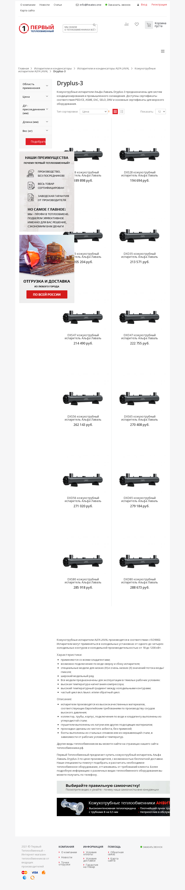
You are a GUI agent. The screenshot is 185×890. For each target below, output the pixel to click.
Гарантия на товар (90, 866)
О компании (69, 852)
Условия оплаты (89, 853)
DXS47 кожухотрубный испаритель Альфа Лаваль (83, 336)
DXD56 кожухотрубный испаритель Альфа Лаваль (83, 499)
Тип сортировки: (67, 111)
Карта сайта (113, 859)
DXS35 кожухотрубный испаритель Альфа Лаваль (83, 255)
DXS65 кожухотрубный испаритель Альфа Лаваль (139, 417)
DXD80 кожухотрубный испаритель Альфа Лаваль (139, 580)
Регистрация (159, 4)
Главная (23, 68)
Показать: (147, 111)
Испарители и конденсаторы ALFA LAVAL (103, 68)
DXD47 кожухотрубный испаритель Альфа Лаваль (139, 336)
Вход (144, 4)
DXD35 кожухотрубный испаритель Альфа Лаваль (139, 255)
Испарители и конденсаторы (53, 68)
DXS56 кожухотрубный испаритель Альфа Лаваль (83, 417)
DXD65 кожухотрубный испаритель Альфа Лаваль (139, 499)
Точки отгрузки (64, 863)
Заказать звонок (118, 4)
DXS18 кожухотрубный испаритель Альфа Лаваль (83, 173)
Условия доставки (89, 859)
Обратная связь (116, 853)
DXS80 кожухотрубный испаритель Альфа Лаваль (83, 580)
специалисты (73, 762)
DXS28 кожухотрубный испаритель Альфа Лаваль (139, 173)
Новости (66, 857)
